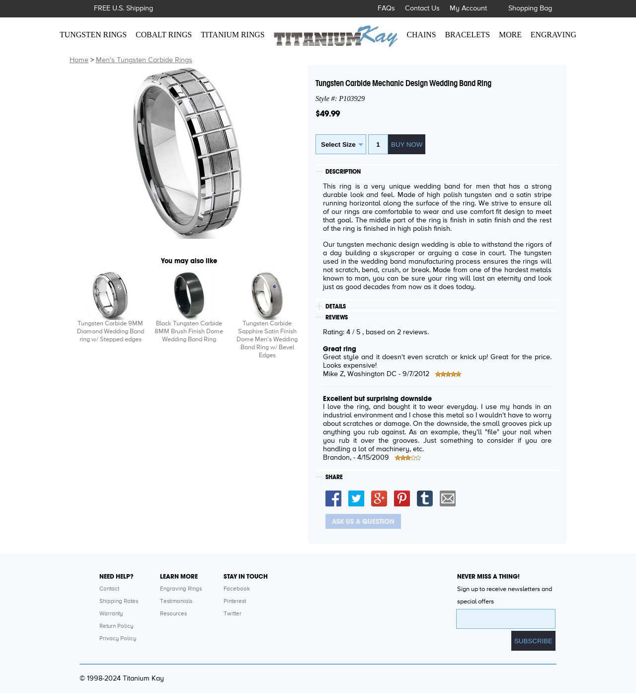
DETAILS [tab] (335, 306)
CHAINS (421, 34)
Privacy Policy (117, 639)
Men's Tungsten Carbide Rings (144, 60)
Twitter (232, 614)
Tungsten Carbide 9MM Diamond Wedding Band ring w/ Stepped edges (110, 331)
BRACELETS (467, 34)
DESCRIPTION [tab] (343, 171)
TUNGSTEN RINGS (93, 34)
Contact (109, 589)
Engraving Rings (181, 589)
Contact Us (422, 8)
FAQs (386, 8)
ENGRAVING (553, 34)
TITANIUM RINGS (232, 34)
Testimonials (176, 601)
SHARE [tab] (334, 477)
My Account (468, 8)
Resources (173, 614)
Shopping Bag (530, 8)
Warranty (111, 614)
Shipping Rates (118, 601)
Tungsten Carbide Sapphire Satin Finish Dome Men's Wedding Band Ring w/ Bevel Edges (267, 339)
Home (79, 60)
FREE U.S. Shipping (123, 8)
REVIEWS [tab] (336, 317)
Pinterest (235, 601)
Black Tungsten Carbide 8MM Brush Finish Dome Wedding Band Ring (189, 331)
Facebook (237, 589)
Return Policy (116, 626)
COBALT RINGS (164, 34)
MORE (510, 34)
